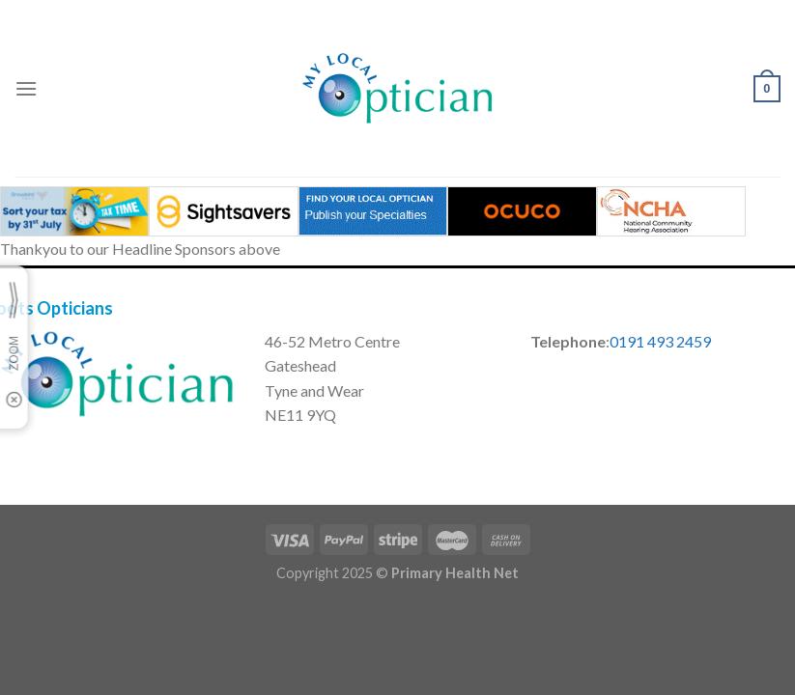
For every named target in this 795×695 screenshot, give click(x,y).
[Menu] (26, 88)
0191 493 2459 (660, 341)
